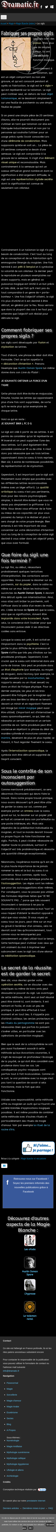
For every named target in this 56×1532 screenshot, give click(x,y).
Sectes (10, 1418)
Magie (11, 23)
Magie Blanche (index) (25, 23)
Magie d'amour (14, 1400)
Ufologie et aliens (15, 1470)
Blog (9, 1424)
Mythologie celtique (16, 1458)
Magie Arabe (13, 1406)
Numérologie (13, 1440)
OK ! (31, 1528)
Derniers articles (11, 1508)
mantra (5, 737)
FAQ (50, 1508)
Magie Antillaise (14, 1446)
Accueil (4, 23)
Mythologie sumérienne (18, 1452)
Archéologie (12, 1476)
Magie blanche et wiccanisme (33, 1158)
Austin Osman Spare (30, 368)
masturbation (36, 678)
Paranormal (12, 1383)
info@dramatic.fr (11, 1371)
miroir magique (27, 708)
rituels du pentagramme (19, 1022)
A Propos (11, 1430)
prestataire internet (36, 1500)
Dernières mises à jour (34, 1508)
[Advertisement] (28, 216)
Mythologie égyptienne (18, 1464)
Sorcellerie (12, 1394)
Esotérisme (12, 1412)
